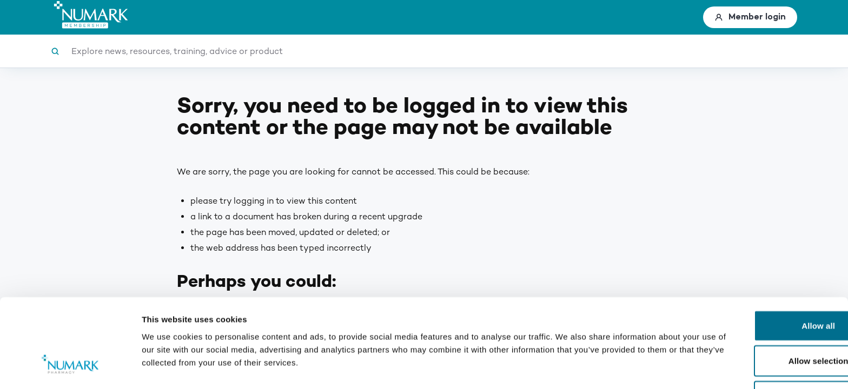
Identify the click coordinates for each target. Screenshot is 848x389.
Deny (757, 326)
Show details (567, 367)
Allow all (757, 255)
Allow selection (758, 291)
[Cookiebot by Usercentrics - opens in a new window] (70, 368)
